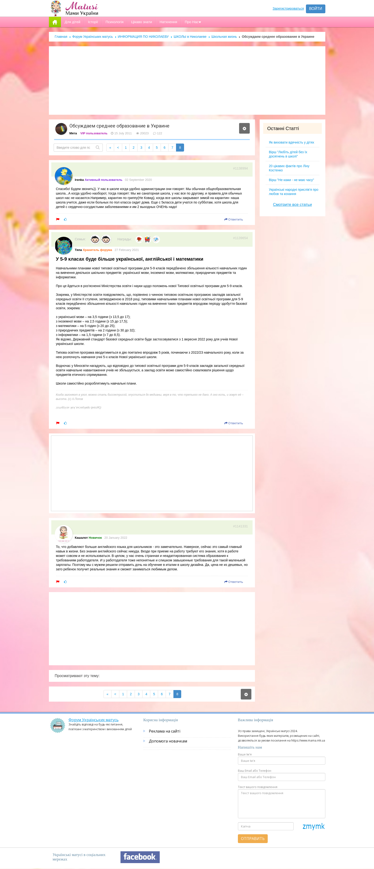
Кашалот (81, 537)
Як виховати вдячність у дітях (291, 142)
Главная (61, 36)
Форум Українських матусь (92, 36)
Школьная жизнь (224, 36)
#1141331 (240, 526)
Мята (73, 133)
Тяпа (78, 250)
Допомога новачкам (168, 741)
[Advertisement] (187, 80)
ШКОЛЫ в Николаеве (190, 36)
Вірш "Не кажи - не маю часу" (291, 180)
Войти (315, 9)
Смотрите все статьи (292, 204)
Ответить (233, 219)
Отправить (253, 838)
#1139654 (240, 238)
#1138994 (240, 168)
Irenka (79, 180)
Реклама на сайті (164, 731)
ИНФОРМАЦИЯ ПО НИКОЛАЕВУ (143, 36)
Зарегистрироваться (288, 8)
